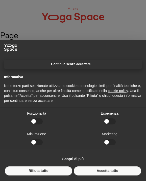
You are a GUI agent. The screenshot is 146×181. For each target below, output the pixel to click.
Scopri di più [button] (73, 159)
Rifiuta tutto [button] (38, 171)
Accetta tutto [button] (107, 171)
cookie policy (118, 91)
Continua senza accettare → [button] (73, 64)
